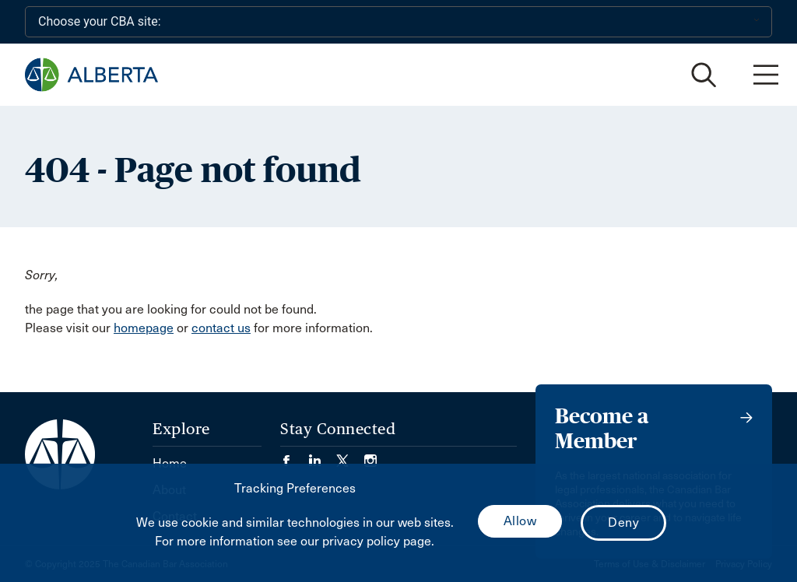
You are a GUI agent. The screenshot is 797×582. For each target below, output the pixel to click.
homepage (144, 328)
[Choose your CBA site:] (398, 21)
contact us (221, 328)
